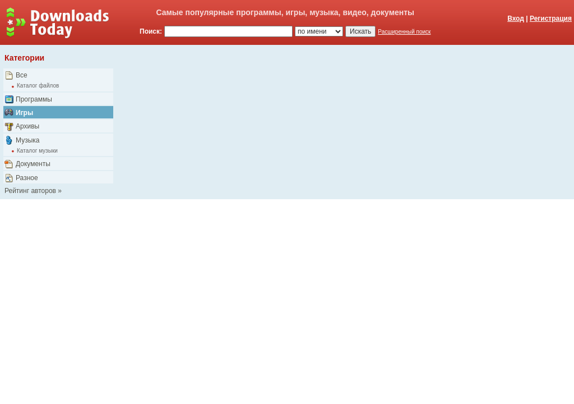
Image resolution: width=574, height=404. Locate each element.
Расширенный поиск (404, 32)
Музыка (27, 140)
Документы (33, 164)
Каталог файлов (38, 85)
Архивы (27, 126)
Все (21, 75)
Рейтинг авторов (30, 191)
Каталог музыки (37, 151)
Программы (34, 99)
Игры (24, 113)
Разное (27, 178)
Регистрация (551, 18)
